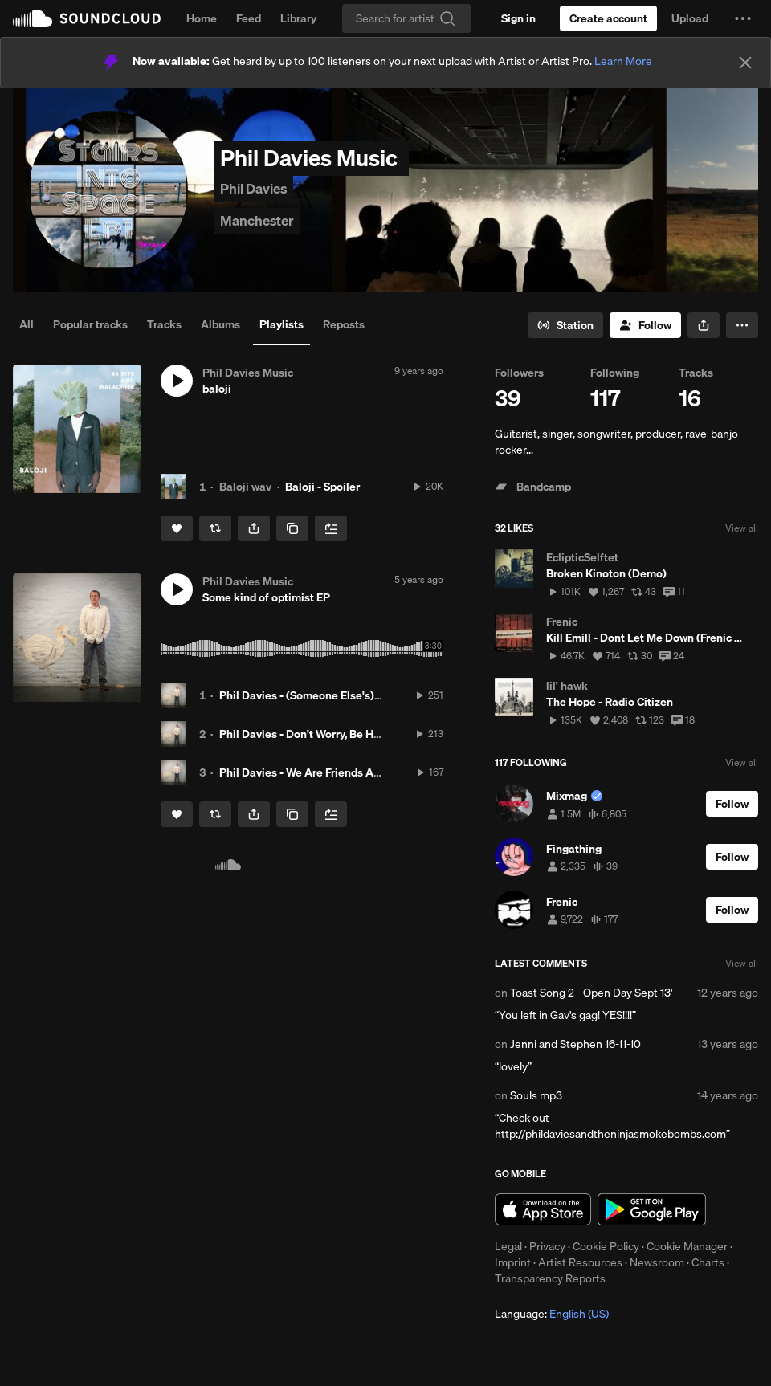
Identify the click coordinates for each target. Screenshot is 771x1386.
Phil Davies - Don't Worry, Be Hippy (307, 734)
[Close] (745, 62)
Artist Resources (580, 1262)
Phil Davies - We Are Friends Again (307, 772)
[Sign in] (518, 18)
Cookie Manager (687, 1246)
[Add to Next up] (331, 528)
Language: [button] (552, 1314)
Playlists (281, 324)
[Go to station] (565, 325)
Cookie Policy (606, 1246)
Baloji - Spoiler (322, 486)
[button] (743, 18)
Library (298, 18)
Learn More (623, 61)
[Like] (177, 528)
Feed (248, 18)
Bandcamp (533, 486)
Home (201, 18)
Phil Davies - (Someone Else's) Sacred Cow (327, 695)
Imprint (513, 1262)
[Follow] (645, 325)
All (26, 324)
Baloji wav (245, 486)
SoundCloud (87, 18)
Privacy (547, 1246)
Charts (707, 1262)
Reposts (344, 324)
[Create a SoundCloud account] (608, 18)
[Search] (406, 18)
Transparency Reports (550, 1278)
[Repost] (215, 528)
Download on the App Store (543, 1209)
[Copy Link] (292, 528)
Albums (220, 324)
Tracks (164, 324)
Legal (508, 1246)
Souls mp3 (536, 1095)
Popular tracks (90, 324)
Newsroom (657, 1262)
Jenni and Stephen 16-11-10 (575, 1044)
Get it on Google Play (652, 1209)
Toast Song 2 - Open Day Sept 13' (591, 992)
